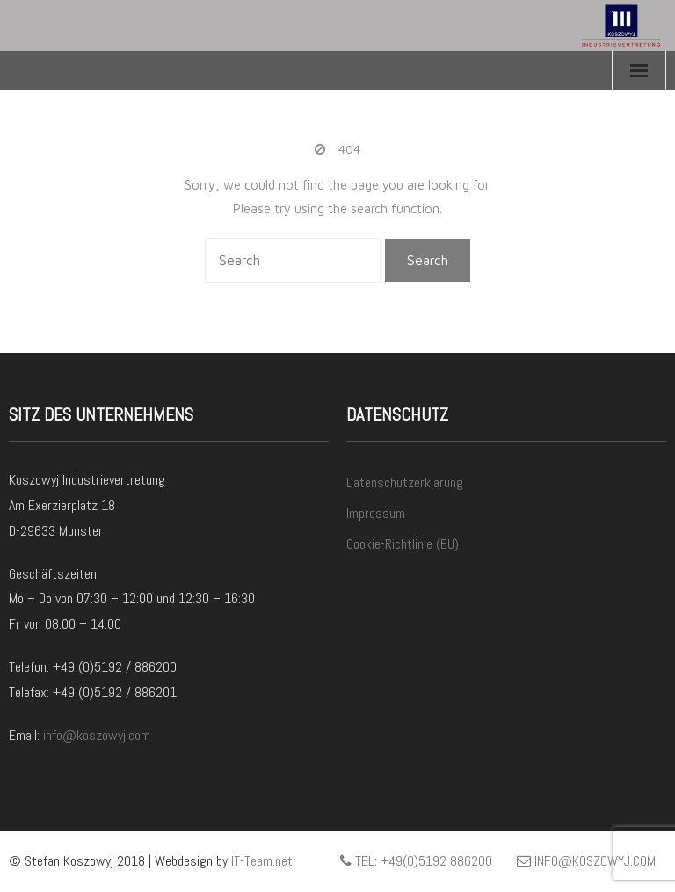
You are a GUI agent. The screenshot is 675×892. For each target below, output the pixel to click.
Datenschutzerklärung (404, 482)
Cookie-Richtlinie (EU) (402, 544)
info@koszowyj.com (96, 735)
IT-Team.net (262, 861)
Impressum (375, 513)
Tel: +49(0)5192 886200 (416, 861)
